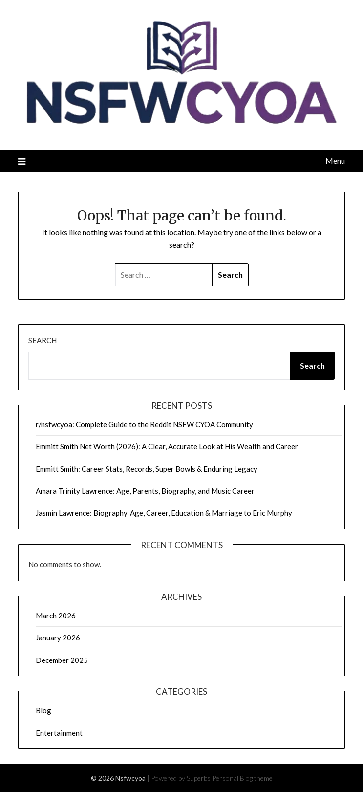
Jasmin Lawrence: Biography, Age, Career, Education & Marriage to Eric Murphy (164, 512)
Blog (43, 710)
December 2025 (62, 660)
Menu (335, 160)
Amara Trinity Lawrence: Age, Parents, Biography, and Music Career (145, 490)
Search (42, 340)
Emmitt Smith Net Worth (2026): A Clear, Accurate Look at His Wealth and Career (167, 446)
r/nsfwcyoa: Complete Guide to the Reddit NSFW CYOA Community (144, 424)
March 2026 (56, 615)
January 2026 (58, 637)
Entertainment (59, 732)
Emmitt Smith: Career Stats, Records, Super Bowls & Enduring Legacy (146, 468)
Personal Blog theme (242, 778)
